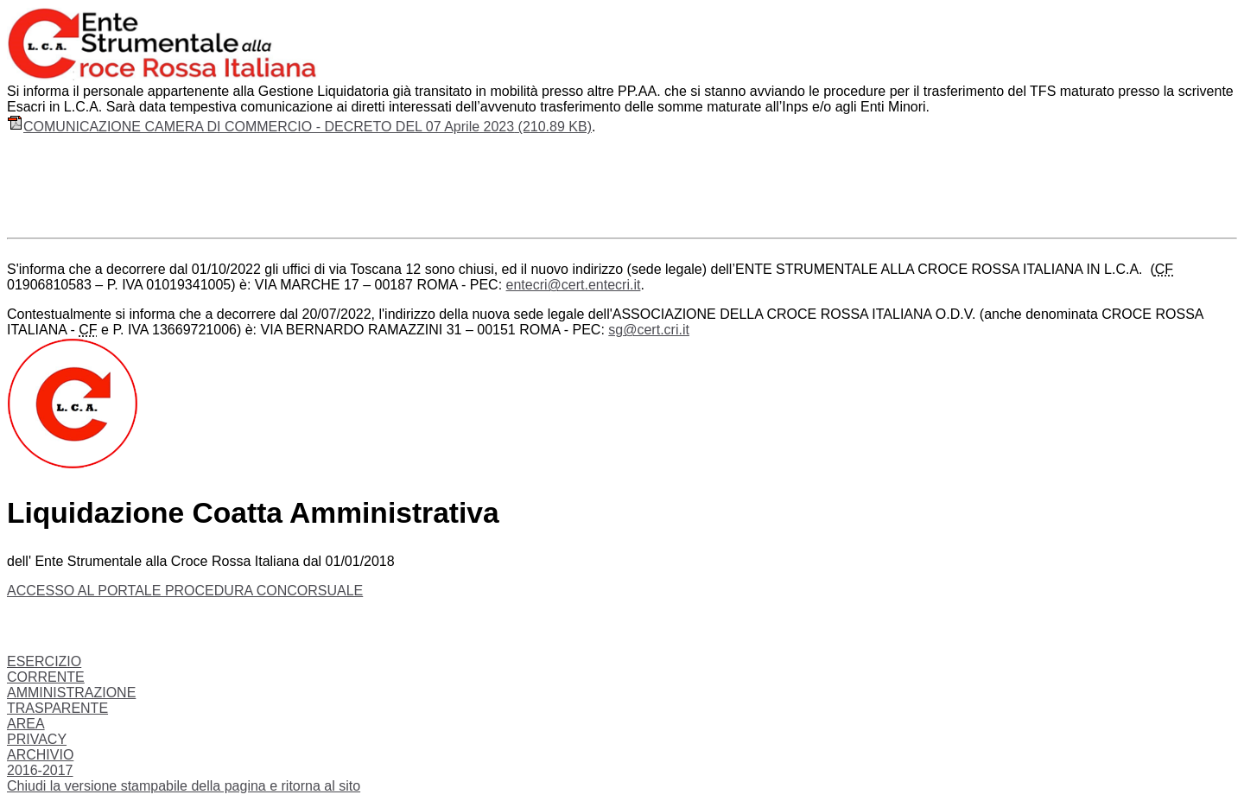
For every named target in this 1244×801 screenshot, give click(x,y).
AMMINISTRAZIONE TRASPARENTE (71, 700)
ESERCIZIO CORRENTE (46, 669)
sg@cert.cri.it (648, 329)
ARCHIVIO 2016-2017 (40, 762)
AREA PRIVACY (37, 731)
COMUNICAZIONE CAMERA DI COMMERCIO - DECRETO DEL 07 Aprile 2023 (299, 126)
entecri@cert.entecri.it (573, 284)
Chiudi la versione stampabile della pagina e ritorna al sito (183, 786)
